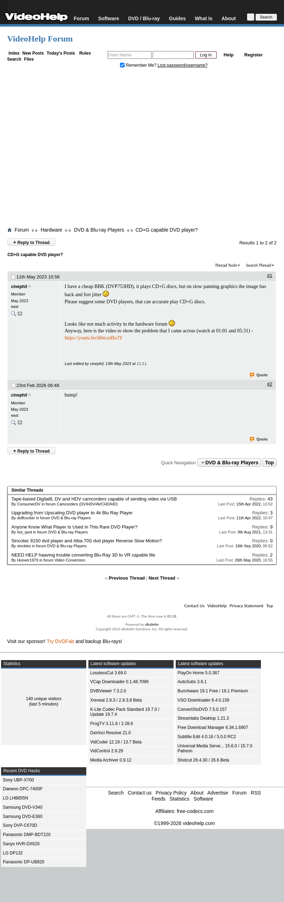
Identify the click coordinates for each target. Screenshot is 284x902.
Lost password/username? (183, 65)
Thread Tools (226, 265)
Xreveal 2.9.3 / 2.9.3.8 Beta (116, 700)
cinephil (19, 286)
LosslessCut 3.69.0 (108, 672)
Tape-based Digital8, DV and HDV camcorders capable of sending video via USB (94, 499)
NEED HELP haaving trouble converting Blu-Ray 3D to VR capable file (83, 555)
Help (229, 54)
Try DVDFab (60, 641)
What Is (204, 18)
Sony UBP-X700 (18, 780)
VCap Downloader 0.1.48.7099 (119, 681)
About (229, 18)
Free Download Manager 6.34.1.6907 (213, 727)
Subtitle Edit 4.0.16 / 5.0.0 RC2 (207, 736)
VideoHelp (217, 605)
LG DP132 (13, 853)
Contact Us (194, 605)
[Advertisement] (66, 149)
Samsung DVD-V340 (22, 807)
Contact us (140, 793)
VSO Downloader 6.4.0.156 (203, 700)
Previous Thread (127, 578)
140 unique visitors (43, 698)
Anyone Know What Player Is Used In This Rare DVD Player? (74, 527)
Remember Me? (139, 65)
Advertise (217, 793)
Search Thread (258, 265)
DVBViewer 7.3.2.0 (108, 690)
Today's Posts (61, 53)
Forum (81, 18)
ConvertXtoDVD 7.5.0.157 (202, 709)
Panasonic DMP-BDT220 (26, 834)
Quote (259, 375)
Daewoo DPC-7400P (22, 788)
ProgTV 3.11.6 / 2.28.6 (111, 723)
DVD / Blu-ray (144, 18)
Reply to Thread (31, 242)
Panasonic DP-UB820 (23, 861)
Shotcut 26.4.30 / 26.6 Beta (203, 760)
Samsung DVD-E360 (22, 816)
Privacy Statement (246, 605)
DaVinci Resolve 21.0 (110, 732)
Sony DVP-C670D (20, 825)
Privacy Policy (171, 793)
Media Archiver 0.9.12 (110, 760)
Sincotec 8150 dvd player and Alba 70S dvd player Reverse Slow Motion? (86, 540)
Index (14, 53)
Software (108, 18)
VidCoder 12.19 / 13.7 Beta (116, 742)
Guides (177, 18)
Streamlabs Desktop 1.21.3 (203, 718)
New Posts (33, 53)
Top (269, 462)
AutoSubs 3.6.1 (192, 681)
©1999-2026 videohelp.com (184, 823)
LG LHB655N (15, 798)
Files (29, 59)
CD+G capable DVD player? (167, 230)
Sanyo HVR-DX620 (21, 843)
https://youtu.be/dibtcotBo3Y (94, 338)
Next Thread (162, 578)
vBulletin (152, 624)
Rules (85, 53)
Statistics (179, 799)
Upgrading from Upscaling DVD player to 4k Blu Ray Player (72, 512)
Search (14, 59)
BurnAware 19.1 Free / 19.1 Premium (213, 690)
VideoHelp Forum (40, 38)
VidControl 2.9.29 (106, 750)
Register (253, 54)
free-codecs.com (195, 811)
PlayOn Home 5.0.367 (198, 672)
